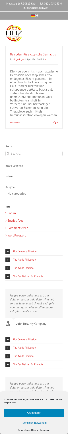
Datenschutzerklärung (28, 430)
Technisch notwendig (34, 422)
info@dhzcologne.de (35, 7)
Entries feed (16, 221)
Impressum (45, 430)
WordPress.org (17, 235)
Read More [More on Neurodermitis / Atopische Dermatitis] (15, 122)
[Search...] (34, 153)
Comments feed (18, 228)
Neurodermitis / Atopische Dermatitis (33, 54)
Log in (12, 213)
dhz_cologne (18, 59)
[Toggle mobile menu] (61, 26)
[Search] (8, 153)
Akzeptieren (34, 412)
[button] (34, 251)
